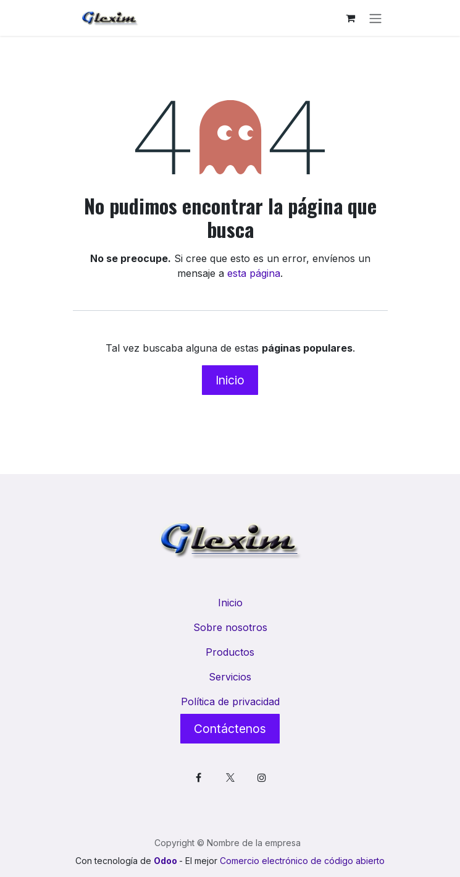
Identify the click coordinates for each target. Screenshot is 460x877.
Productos (230, 652)
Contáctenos (230, 728)
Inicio (230, 380)
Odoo (166, 860)
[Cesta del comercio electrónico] (350, 18)
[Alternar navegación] (375, 18)
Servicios (230, 677)
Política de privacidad (230, 701)
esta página (253, 273)
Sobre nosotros (230, 627)
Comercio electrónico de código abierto (302, 860)
